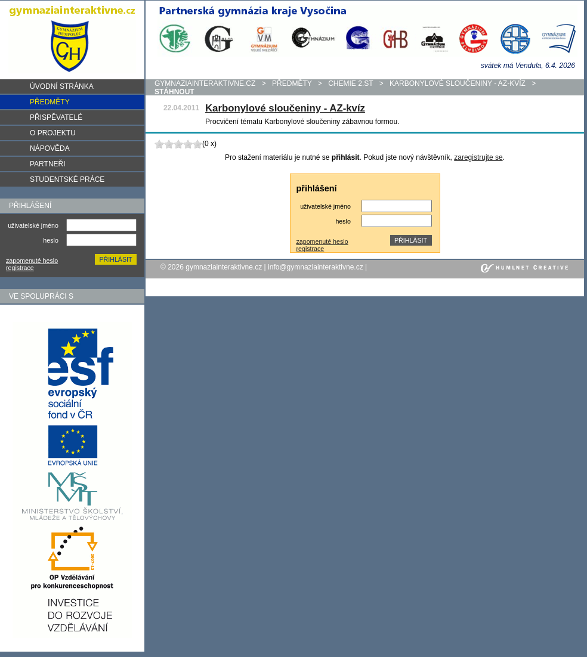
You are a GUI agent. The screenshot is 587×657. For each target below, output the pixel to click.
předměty (291, 83)
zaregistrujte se (478, 157)
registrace (20, 267)
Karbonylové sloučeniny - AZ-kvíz (458, 83)
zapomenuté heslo (32, 260)
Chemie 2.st (350, 83)
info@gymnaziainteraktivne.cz (315, 267)
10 (197, 144)
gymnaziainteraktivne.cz (205, 83)
